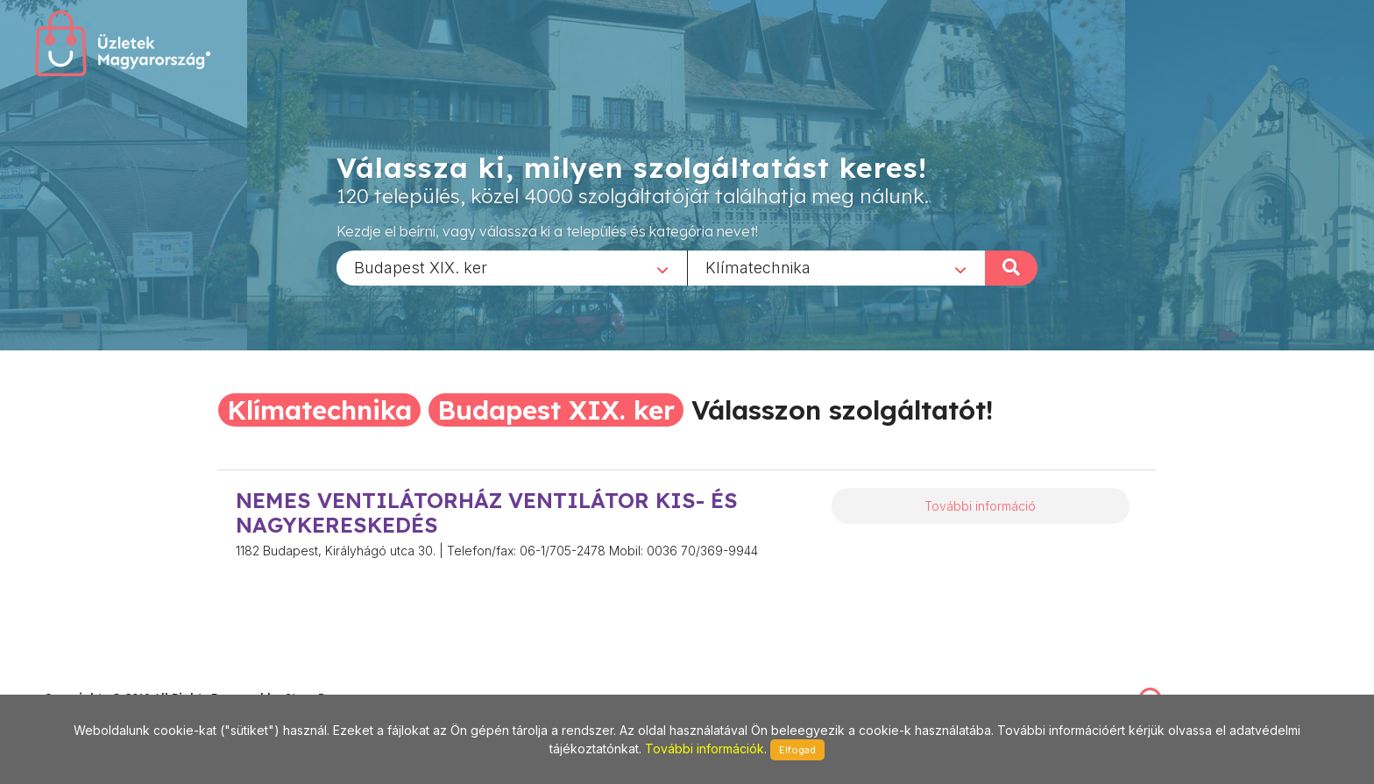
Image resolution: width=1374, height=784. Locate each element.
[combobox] (511, 267)
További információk (704, 748)
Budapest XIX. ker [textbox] (420, 267)
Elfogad (797, 750)
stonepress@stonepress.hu (114, 679)
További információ (980, 505)
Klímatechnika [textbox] (758, 267)
